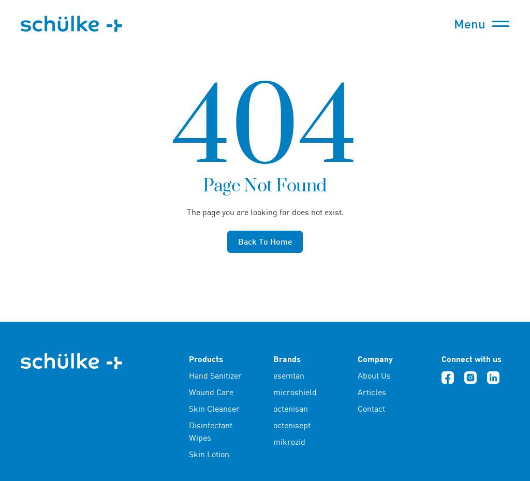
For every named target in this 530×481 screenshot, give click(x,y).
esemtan (288, 375)
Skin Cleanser (214, 408)
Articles (372, 392)
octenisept (292, 425)
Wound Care (211, 392)
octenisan (290, 408)
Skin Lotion (209, 454)
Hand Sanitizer (215, 375)
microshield (295, 392)
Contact (371, 408)
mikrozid (289, 442)
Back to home (265, 241)
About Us (374, 375)
